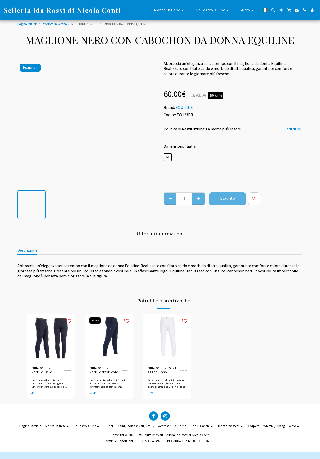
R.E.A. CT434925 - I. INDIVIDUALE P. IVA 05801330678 (176, 443)
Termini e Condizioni (118, 443)
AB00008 (68, 371)
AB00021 (126, 371)
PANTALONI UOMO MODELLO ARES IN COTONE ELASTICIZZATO (102, 371)
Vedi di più (293, 129)
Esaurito (227, 198)
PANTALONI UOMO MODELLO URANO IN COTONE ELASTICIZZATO (45, 371)
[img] (52, 338)
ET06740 (184, 371)
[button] (273, 10)
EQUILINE (184, 107)
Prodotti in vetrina (54, 24)
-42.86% (96, 320)
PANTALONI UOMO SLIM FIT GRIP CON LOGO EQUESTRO (163, 371)
